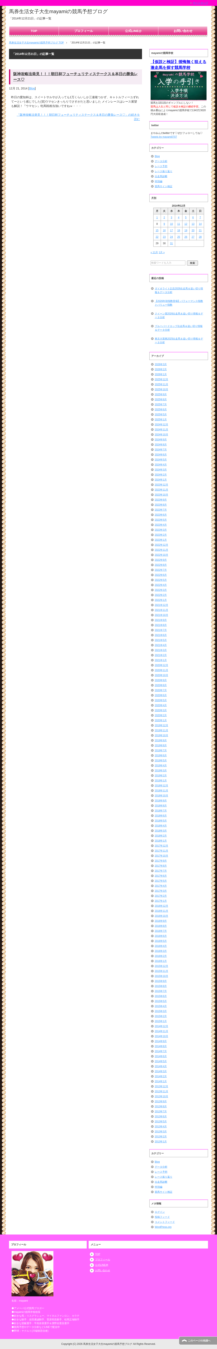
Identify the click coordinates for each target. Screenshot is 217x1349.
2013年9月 (161, 1101)
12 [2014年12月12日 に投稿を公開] (186, 224)
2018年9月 (161, 800)
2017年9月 (161, 860)
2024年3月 (161, 469)
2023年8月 (161, 504)
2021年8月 (161, 625)
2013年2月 (161, 1136)
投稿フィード (162, 1216)
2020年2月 (161, 715)
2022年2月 (161, 595)
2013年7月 (161, 1111)
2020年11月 (161, 670)
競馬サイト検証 (163, 186)
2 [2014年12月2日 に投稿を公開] (164, 217)
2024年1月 (161, 479)
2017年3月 (161, 890)
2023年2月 (161, 534)
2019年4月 (161, 765)
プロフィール (83, 31)
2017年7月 (161, 870)
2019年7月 (161, 750)
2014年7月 (161, 1051)
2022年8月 (161, 564)
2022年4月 (161, 585)
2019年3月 (161, 770)
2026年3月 (161, 364)
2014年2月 (161, 1076)
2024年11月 (161, 429)
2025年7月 (161, 404)
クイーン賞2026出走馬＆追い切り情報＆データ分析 (179, 315)
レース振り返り (163, 171)
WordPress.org (163, 1227)
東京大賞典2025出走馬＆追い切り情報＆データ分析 (179, 340)
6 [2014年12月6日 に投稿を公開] (193, 217)
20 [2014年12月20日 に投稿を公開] (193, 230)
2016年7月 (161, 930)
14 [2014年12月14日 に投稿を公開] (200, 224)
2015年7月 (161, 991)
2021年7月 (161, 630)
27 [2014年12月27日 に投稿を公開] (193, 236)
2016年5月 (161, 941)
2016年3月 (161, 951)
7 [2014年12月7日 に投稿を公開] (200, 217)
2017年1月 (161, 900)
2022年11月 (161, 549)
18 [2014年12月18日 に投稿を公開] (178, 230)
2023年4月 (161, 524)
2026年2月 (161, 369)
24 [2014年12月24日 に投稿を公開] (171, 236)
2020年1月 (161, 720)
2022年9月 (161, 559)
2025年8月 (161, 399)
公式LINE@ (133, 31)
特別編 (158, 181)
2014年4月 (161, 1066)
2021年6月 (161, 635)
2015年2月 (161, 1016)
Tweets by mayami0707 (164, 136)
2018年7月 (161, 810)
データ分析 (161, 161)
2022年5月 (161, 580)
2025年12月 (161, 379)
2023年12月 (161, 484)
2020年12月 (161, 665)
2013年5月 (161, 1121)
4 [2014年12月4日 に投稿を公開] (179, 217)
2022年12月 (161, 544)
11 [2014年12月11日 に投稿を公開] (178, 224)
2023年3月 (161, 529)
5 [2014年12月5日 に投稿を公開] (186, 217)
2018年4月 (161, 825)
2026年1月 (161, 374)
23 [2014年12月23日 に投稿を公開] (164, 236)
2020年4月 (161, 705)
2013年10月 (161, 1096)
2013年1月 (161, 1141)
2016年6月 (161, 936)
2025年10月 (161, 389)
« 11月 (154, 252)
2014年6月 (161, 1056)
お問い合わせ (183, 31)
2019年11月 (161, 730)
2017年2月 (161, 895)
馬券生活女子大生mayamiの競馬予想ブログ (58, 11)
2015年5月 (161, 1001)
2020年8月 (161, 685)
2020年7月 (161, 690)
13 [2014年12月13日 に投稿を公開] (193, 224)
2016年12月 (161, 905)
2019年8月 (161, 745)
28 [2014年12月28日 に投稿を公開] (200, 236)
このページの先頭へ (199, 1340)
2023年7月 (161, 509)
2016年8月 (161, 925)
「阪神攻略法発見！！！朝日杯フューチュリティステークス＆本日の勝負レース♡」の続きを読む (78, 117)
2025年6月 (161, 409)
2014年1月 (161, 1081)
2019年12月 (161, 725)
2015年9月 (161, 981)
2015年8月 (161, 986)
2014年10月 (161, 1036)
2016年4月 (161, 946)
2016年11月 (161, 910)
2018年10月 (161, 795)
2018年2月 (161, 835)
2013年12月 (161, 1086)
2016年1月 (161, 961)
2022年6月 (161, 574)
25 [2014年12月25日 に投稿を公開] (178, 236)
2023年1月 (161, 539)
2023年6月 (161, 514)
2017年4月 (161, 885)
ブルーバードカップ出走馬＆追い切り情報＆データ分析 (179, 328)
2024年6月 (161, 454)
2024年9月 (161, 439)
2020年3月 (161, 710)
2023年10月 (161, 494)
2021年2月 (161, 655)
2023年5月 (161, 519)
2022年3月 (161, 590)
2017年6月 (161, 875)
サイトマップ (200, 2)
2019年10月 (161, 735)
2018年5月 (161, 820)
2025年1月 (161, 419)
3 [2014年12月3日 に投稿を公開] (171, 217)
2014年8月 (161, 1046)
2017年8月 (161, 865)
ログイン (160, 1211)
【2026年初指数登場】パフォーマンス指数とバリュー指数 (179, 303)
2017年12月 (161, 845)
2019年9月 (161, 740)
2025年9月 (161, 394)
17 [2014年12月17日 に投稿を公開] (171, 230)
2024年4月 (161, 464)
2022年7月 (161, 569)
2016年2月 (161, 956)
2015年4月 (161, 1006)
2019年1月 (161, 780)
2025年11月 (161, 384)
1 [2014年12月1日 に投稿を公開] (157, 217)
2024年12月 (161, 424)
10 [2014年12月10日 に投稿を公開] (171, 224)
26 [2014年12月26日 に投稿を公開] (186, 236)
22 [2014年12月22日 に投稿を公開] (157, 236)
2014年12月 (161, 1026)
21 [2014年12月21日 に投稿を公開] (200, 230)
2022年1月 (161, 600)
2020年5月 (161, 700)
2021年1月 (161, 660)
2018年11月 (161, 790)
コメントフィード (165, 1222)
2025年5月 (161, 414)
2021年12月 (161, 605)
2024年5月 (161, 459)
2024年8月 (161, 444)
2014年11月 (161, 1031)
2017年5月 (161, 880)
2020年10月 (161, 675)
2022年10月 (161, 554)
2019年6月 (161, 755)
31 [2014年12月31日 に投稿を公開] (171, 243)
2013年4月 (161, 1126)
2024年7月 (161, 449)
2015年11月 (161, 971)
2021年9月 (161, 620)
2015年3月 (161, 1011)
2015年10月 (161, 976)
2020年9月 (161, 680)
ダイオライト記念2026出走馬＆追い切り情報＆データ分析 (179, 290)
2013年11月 (161, 1091)
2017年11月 (161, 850)
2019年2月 (161, 775)
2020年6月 (161, 695)
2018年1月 (161, 840)
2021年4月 (161, 645)
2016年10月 (161, 915)
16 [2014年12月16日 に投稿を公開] (164, 230)
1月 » (162, 252)
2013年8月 (161, 1106)
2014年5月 (161, 1061)
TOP (34, 31)
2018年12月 (161, 785)
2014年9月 (161, 1041)
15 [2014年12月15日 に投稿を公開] (157, 230)
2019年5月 (161, 760)
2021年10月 (161, 615)
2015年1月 (161, 1021)
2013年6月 (161, 1116)
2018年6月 (161, 815)
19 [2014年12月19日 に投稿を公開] (186, 230)
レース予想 (161, 166)
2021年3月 (161, 650)
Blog (32, 88)
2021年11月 (161, 610)
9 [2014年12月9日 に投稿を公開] (164, 224)
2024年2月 (161, 474)
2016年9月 (161, 920)
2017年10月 (161, 855)
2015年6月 (161, 996)
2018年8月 (161, 805)
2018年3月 (161, 830)
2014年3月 (161, 1071)
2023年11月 (161, 489)
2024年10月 (161, 434)
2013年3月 (161, 1131)
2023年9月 (161, 499)
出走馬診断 (161, 176)
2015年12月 (161, 966)
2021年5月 (161, 640)
